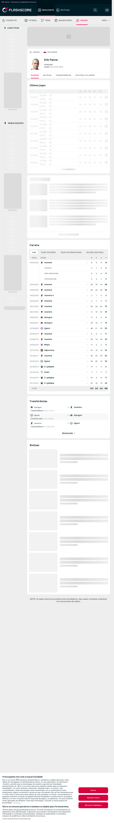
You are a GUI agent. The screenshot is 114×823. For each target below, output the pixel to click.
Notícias (47, 75)
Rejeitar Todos (93, 798)
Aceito (93, 790)
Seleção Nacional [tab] (95, 252)
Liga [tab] (34, 252)
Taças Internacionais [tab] (71, 252)
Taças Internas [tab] (48, 252)
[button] (95, 10)
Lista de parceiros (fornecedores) (16, 819)
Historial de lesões (85, 75)
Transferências (63, 75)
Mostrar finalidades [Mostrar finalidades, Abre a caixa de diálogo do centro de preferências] (93, 805)
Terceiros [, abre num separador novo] (17, 803)
